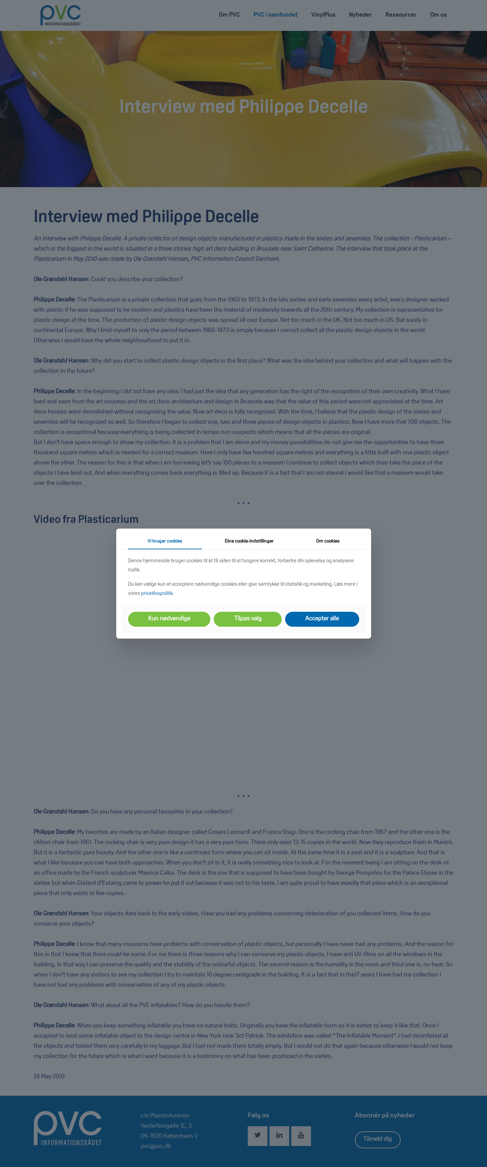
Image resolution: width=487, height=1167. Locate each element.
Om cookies (328, 541)
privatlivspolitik (157, 593)
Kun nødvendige (169, 619)
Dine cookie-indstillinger (249, 541)
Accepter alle (322, 619)
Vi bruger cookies (164, 541)
